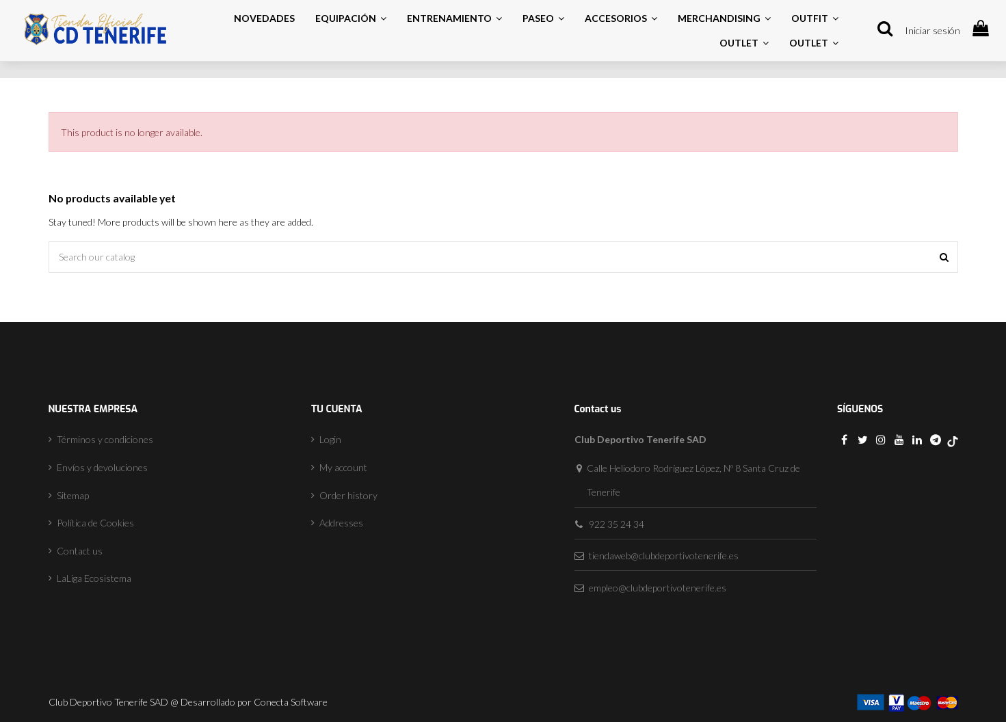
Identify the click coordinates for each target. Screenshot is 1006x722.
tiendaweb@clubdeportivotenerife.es (664, 555)
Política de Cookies (95, 523)
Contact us (80, 551)
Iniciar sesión (932, 30)
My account (343, 467)
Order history (348, 495)
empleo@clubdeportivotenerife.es (657, 587)
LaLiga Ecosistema (94, 578)
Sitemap (73, 495)
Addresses (341, 523)
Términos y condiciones (105, 439)
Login (330, 439)
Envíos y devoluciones (102, 467)
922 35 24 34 (616, 524)
